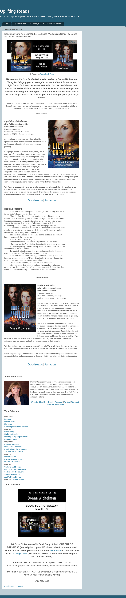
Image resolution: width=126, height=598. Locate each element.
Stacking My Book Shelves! (16, 427)
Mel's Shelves (10, 457)
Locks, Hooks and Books (15, 469)
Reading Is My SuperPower (16, 437)
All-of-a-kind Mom (12, 474)
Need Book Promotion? (52, 24)
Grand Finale (18, 479)
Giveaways (34, 24)
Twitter (67, 402)
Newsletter (59, 404)
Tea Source (55, 550)
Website (34, 402)
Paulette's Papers (11, 444)
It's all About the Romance (15, 449)
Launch (7, 419)
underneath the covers (14, 472)
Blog (41, 402)
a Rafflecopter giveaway (14, 586)
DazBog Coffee (19, 553)
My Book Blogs (20, 24)
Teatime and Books (12, 467)
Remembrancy (10, 439)
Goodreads (35, 200)
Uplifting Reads (15, 11)
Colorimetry (9, 432)
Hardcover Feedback (13, 447)
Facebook (59, 402)
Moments (8, 424)
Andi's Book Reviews (13, 477)
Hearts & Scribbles (12, 462)
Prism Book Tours (47, 74)
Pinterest (75, 402)
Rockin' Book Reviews (14, 459)
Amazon (50, 200)
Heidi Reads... (10, 422)
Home (7, 24)
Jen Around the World (13, 452)
